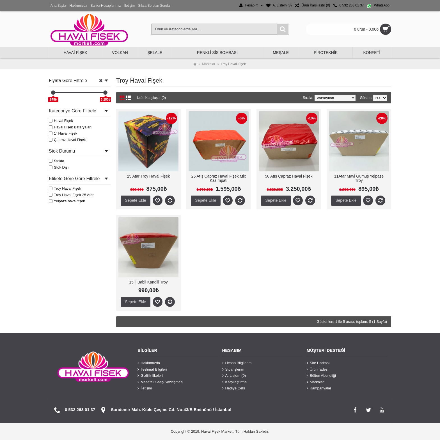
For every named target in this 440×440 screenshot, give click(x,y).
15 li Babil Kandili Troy (148, 282)
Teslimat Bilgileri (152, 369)
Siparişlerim (233, 369)
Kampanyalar (319, 388)
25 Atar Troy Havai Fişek (148, 176)
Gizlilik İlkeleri (150, 375)
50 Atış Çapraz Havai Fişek (289, 176)
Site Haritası (318, 363)
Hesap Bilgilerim (237, 363)
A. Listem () (234, 375)
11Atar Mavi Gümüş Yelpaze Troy (359, 178)
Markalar (315, 382)
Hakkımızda (149, 363)
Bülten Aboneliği (321, 375)
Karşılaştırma (234, 382)
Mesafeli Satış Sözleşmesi (160, 382)
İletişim (145, 388)
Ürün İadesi (317, 369)
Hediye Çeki (233, 388)
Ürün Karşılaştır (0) (152, 98)
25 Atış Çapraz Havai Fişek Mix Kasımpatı (218, 178)
